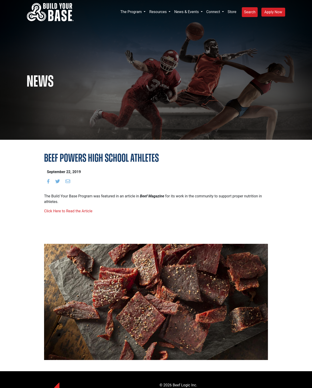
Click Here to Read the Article (68, 211)
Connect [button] (213, 12)
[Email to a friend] (68, 181)
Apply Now (273, 12)
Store (232, 12)
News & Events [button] (187, 12)
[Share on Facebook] (48, 181)
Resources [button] (158, 12)
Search (249, 12)
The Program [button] (131, 12)
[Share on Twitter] (57, 181)
